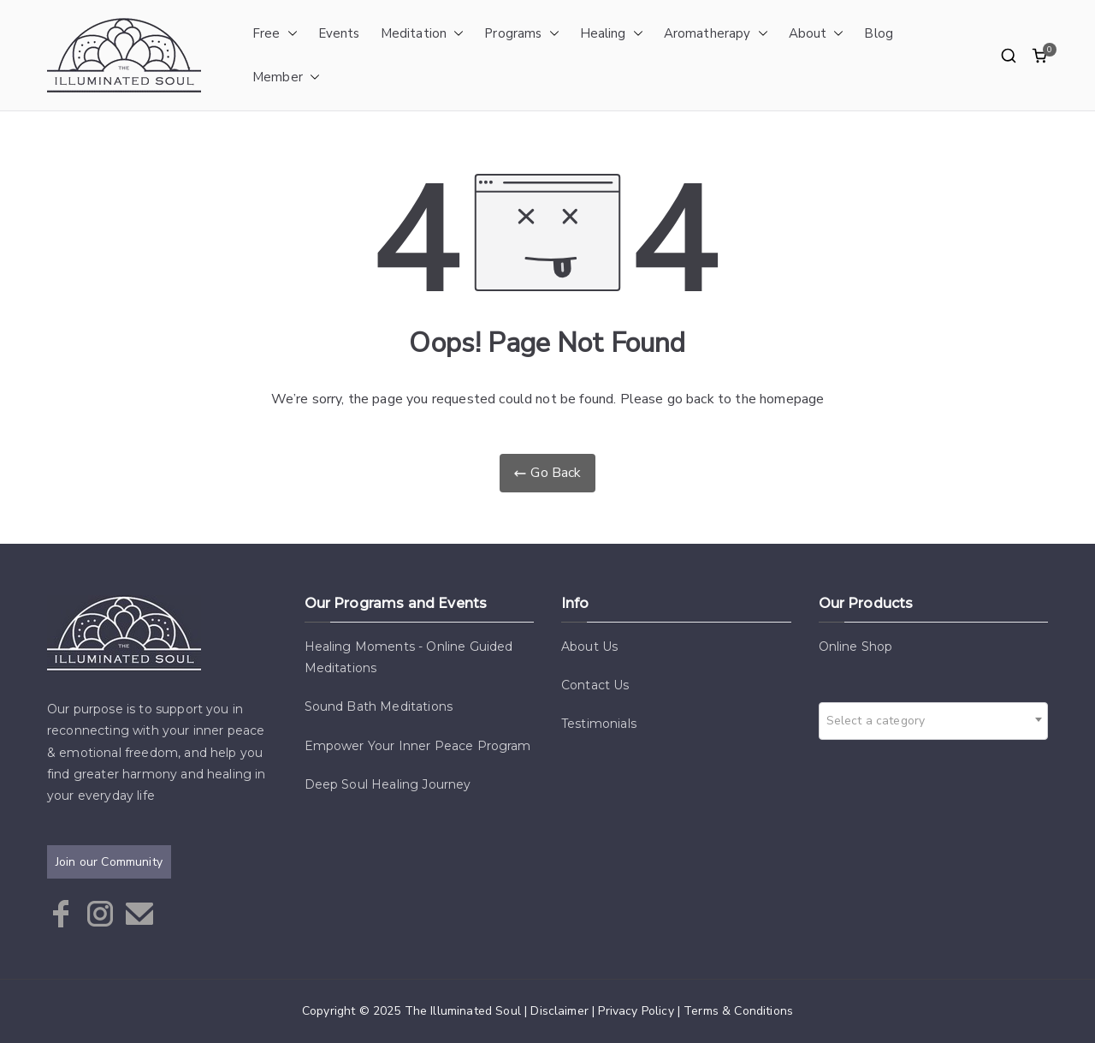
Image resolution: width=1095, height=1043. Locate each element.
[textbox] (881, 721)
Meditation (423, 33)
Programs (521, 33)
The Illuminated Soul (463, 1011)
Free (275, 33)
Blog (878, 33)
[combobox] (934, 721)
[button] (289, 33)
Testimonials (598, 723)
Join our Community (109, 862)
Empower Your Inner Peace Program (418, 746)
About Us (589, 646)
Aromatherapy (716, 33)
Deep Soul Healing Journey (388, 784)
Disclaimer (559, 1011)
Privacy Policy (635, 1011)
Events (339, 33)
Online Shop (856, 646)
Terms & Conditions (738, 1011)
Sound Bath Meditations (379, 706)
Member (286, 77)
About (816, 33)
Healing (611, 33)
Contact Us (595, 685)
